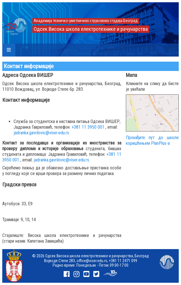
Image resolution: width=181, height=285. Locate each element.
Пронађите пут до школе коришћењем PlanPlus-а (152, 140)
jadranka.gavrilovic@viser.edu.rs (41, 132)
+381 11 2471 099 (123, 260)
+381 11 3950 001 (88, 127)
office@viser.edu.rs (92, 260)
